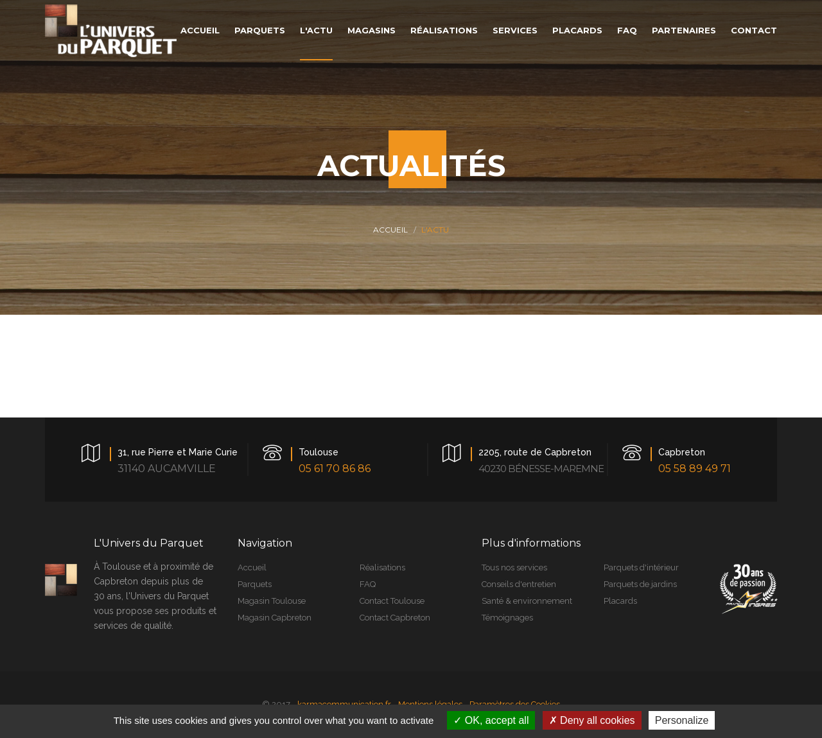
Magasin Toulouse (272, 601)
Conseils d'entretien (519, 584)
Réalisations (382, 567)
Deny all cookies (592, 720)
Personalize (682, 720)
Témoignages (507, 617)
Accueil (390, 229)
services (515, 30)
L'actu (316, 30)
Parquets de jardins (640, 584)
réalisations (444, 30)
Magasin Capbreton (274, 617)
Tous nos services (514, 567)
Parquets (255, 584)
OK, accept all (491, 720)
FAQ (368, 584)
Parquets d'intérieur (641, 567)
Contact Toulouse (392, 601)
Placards (620, 601)
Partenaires (684, 30)
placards (577, 30)
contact (754, 30)
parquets (259, 30)
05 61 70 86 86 (335, 468)
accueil (200, 30)
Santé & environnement (527, 601)
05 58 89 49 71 (694, 468)
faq (627, 30)
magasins (371, 30)
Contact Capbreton (395, 617)
